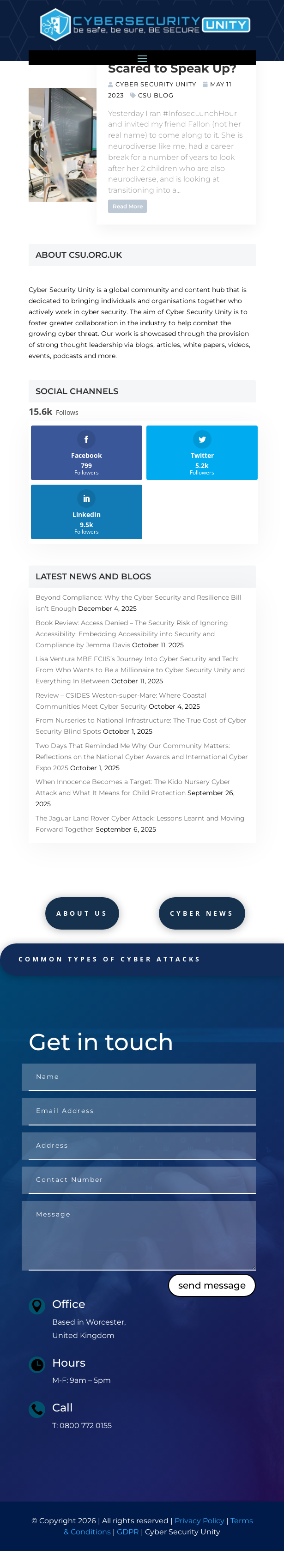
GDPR (128, 1531)
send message (212, 1285)
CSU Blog (156, 95)
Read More (128, 206)
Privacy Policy (199, 1520)
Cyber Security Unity (155, 84)
